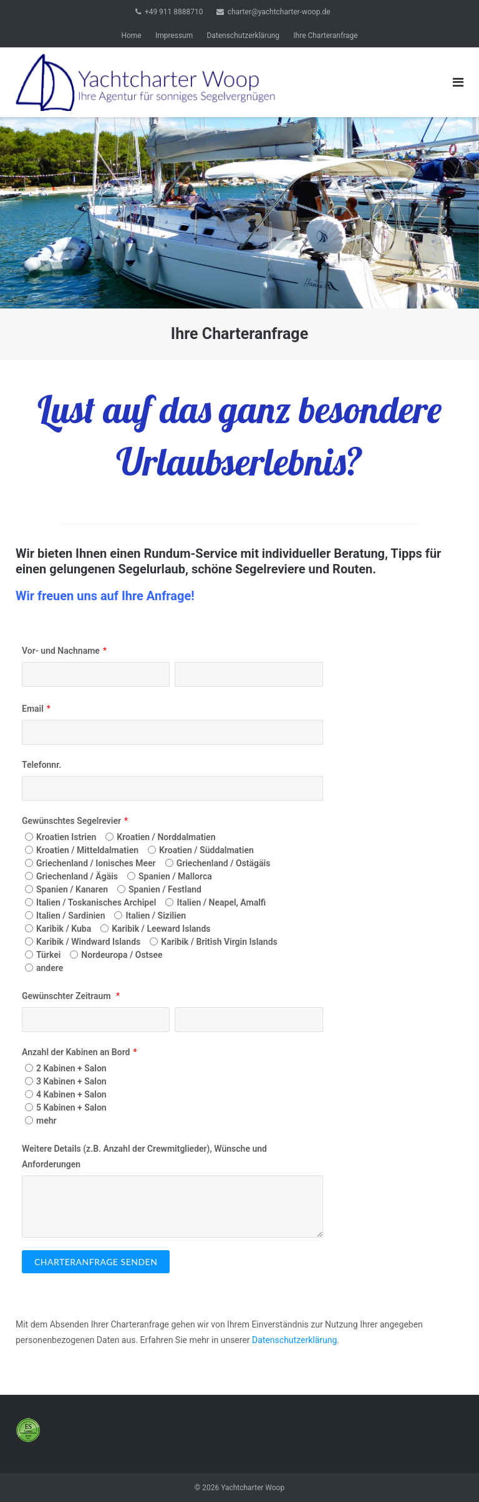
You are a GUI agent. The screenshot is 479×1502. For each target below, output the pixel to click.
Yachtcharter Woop (252, 1487)
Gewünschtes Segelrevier (71, 821)
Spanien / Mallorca (175, 876)
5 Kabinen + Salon (71, 1107)
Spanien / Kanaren (72, 889)
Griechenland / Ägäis (77, 876)
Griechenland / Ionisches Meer (96, 863)
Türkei (48, 955)
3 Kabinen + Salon (71, 1081)
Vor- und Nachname (61, 651)
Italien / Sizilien (155, 916)
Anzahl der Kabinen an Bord (76, 1052)
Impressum (174, 35)
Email (33, 709)
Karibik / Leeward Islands (161, 929)
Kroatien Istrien (66, 837)
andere (49, 968)
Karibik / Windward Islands (88, 942)
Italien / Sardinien (70, 916)
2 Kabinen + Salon (71, 1068)
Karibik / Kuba (63, 929)
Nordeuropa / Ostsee (121, 955)
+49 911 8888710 (174, 11)
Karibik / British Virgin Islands (219, 942)
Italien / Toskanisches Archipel (96, 902)
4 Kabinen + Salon (71, 1094)
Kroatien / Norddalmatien (166, 837)
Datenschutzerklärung (242, 35)
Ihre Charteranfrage (325, 35)
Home (131, 35)
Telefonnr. (41, 765)
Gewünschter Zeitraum (67, 996)
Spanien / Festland (164, 889)
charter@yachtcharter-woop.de (279, 11)
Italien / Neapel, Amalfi (221, 902)
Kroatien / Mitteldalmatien (87, 850)
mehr (46, 1121)
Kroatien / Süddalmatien (206, 850)
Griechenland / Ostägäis (224, 863)
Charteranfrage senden (95, 1261)
